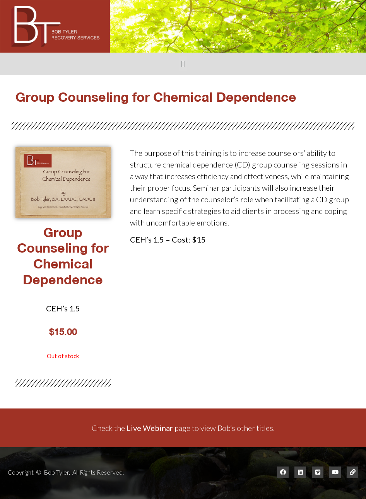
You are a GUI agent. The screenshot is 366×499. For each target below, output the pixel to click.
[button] (183, 63)
